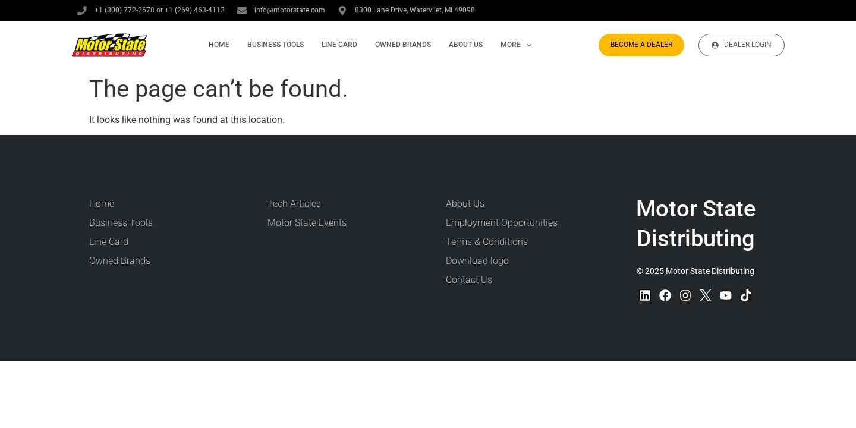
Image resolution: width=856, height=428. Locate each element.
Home (219, 44)
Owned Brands (403, 44)
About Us (466, 44)
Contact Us (469, 279)
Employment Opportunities (502, 222)
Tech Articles (294, 203)
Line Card (339, 44)
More (516, 44)
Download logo (477, 260)
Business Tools (275, 44)
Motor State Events (307, 222)
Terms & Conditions (487, 241)
